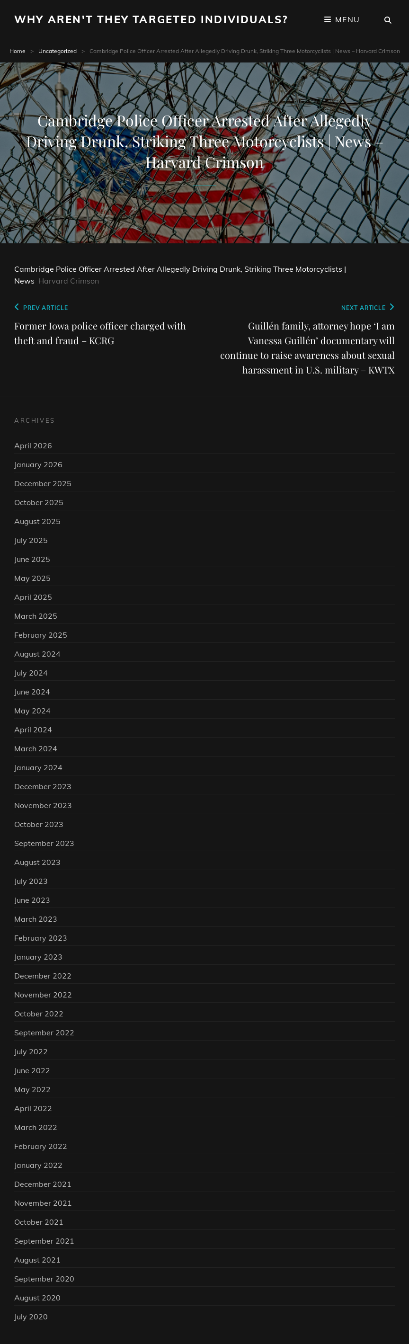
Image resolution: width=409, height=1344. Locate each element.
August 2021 (37, 1259)
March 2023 (35, 919)
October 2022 (38, 1013)
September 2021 (44, 1241)
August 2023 (37, 862)
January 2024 (38, 767)
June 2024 (32, 691)
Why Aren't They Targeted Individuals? (151, 19)
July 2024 (31, 672)
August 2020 (37, 1297)
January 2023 (38, 956)
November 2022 (43, 994)
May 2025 (32, 578)
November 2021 (43, 1203)
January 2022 (38, 1165)
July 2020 (31, 1316)
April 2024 (33, 729)
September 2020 (44, 1278)
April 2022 (33, 1108)
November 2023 (43, 805)
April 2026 (33, 445)
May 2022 (32, 1089)
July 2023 (31, 881)
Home (17, 50)
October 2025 (38, 502)
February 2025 (40, 635)
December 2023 (42, 786)
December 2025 (42, 483)
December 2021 (42, 1184)
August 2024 (37, 654)
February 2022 (40, 1146)
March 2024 (35, 748)
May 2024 (32, 710)
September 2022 (44, 1032)
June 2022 (32, 1070)
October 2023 (38, 824)
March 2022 (35, 1127)
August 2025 (37, 521)
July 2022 (31, 1051)
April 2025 (33, 597)
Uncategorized (57, 50)
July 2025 (31, 540)
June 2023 (32, 900)
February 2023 (40, 938)
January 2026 (38, 464)
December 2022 (42, 975)
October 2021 (38, 1222)
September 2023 (44, 843)
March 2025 (35, 616)
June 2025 (32, 559)
